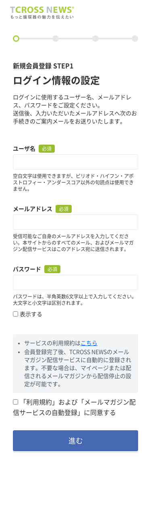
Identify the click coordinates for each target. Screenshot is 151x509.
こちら (89, 343)
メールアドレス (32, 209)
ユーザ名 (24, 148)
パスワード (27, 269)
